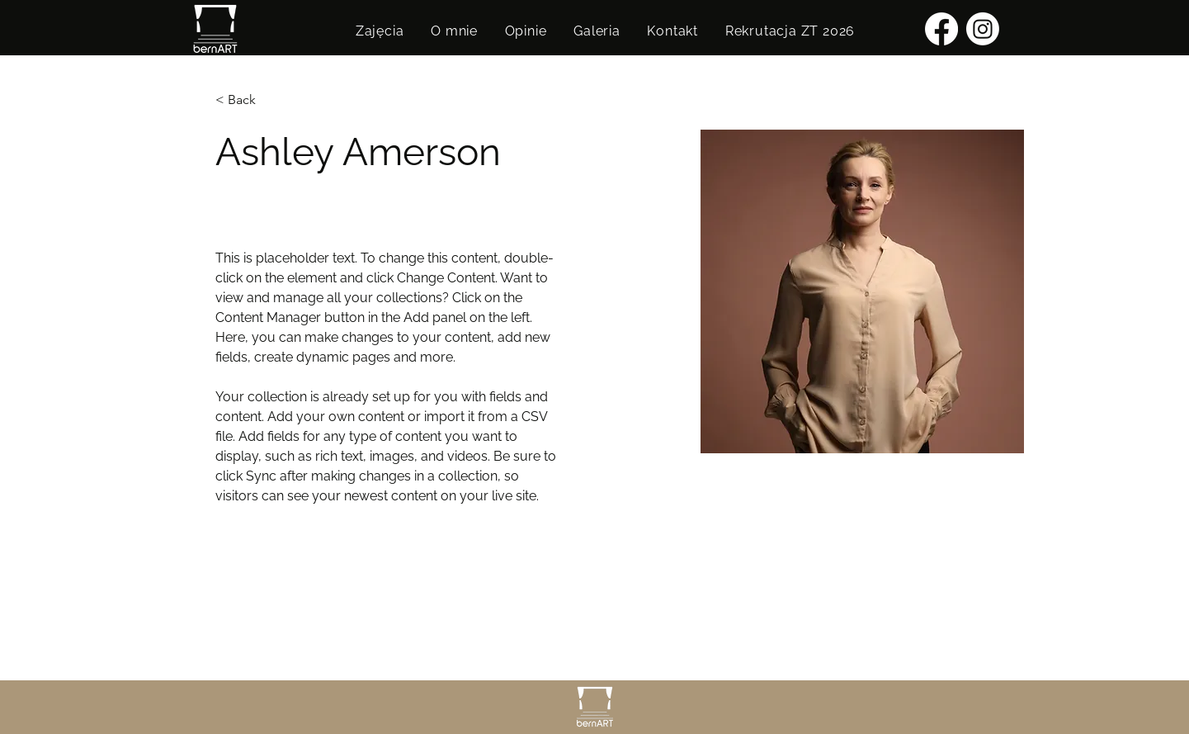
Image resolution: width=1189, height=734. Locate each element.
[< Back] (248, 100)
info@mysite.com (261, 611)
